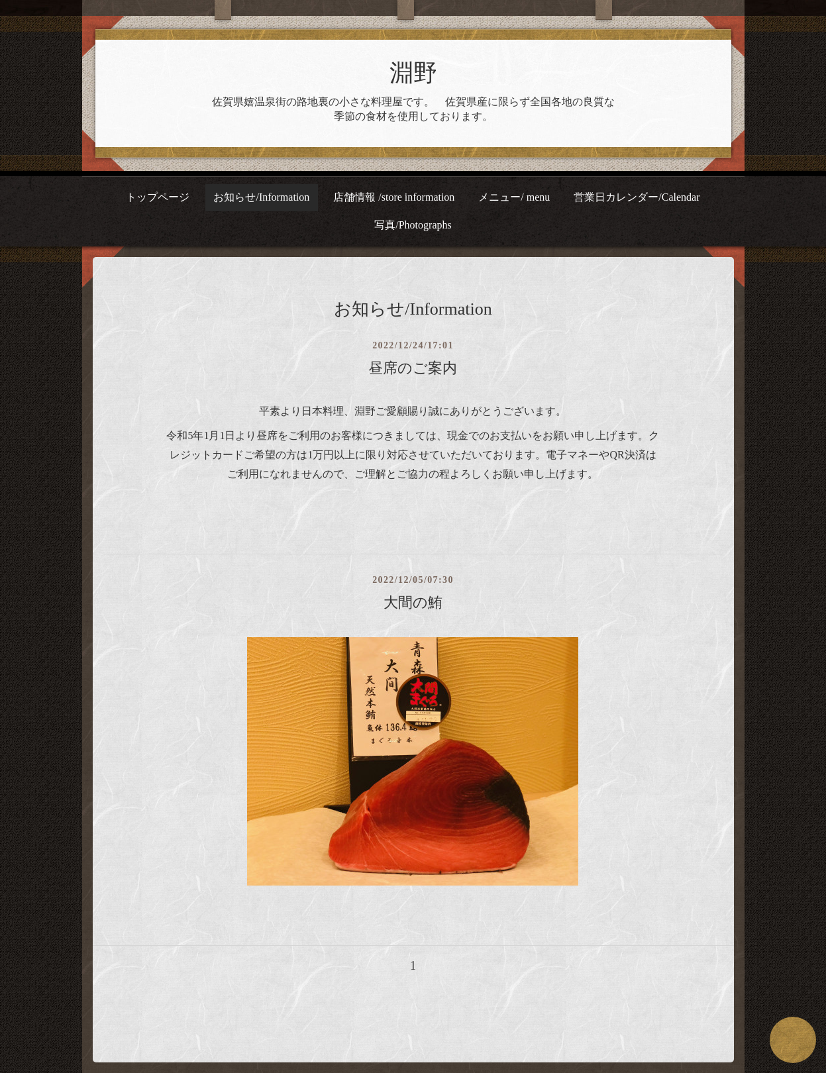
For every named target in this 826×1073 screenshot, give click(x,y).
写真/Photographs (412, 224)
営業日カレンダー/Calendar (636, 197)
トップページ (157, 197)
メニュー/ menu (514, 197)
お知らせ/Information (261, 197)
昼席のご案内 (412, 368)
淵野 (413, 73)
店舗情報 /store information (393, 197)
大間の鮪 (413, 602)
